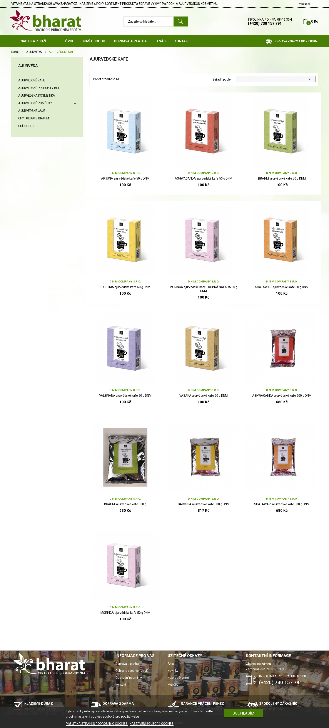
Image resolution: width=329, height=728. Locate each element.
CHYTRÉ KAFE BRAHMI (34, 118)
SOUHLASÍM (243, 713)
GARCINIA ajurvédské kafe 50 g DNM (125, 287)
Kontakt (120, 684)
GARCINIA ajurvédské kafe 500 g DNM (203, 504)
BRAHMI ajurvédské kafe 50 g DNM (282, 178)
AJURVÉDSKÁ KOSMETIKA (36, 95)
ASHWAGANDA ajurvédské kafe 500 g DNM (281, 395)
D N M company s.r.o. (125, 173)
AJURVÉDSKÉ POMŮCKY (35, 103)
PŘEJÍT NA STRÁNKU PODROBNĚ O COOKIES (97, 723)
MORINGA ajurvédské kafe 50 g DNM (125, 612)
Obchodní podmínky (129, 677)
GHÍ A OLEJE (26, 126)
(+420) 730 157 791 (265, 23)
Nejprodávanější (178, 677)
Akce (171, 663)
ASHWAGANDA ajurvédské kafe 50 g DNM (203, 178)
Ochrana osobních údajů (132, 670)
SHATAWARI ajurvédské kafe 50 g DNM (282, 287)
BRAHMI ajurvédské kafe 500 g (125, 504)
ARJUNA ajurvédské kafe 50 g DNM (125, 178)
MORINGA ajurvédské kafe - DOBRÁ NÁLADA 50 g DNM (203, 289)
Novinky (173, 670)
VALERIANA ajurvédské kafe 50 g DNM (125, 395)
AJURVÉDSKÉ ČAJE (31, 110)
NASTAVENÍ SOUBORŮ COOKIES (152, 723)
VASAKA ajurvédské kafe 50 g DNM (203, 395)
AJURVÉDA (28, 66)
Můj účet (173, 684)
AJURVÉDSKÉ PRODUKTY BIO (38, 88)
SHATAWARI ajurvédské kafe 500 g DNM (281, 504)
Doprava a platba (127, 663)
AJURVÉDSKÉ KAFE (31, 80)
